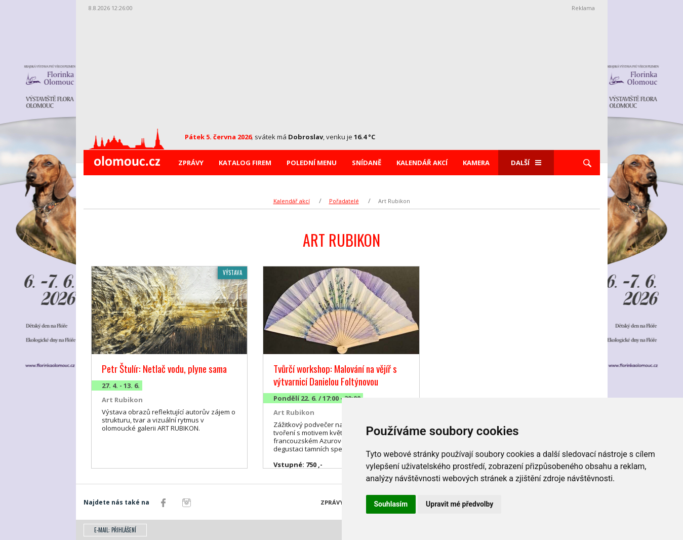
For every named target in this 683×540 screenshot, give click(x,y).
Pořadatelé (344, 201)
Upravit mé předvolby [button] (459, 504)
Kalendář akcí (422, 162)
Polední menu (312, 162)
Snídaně (366, 162)
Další (526, 162)
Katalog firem (245, 162)
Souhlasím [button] (391, 504)
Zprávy (191, 162)
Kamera (476, 162)
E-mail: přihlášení (115, 530)
